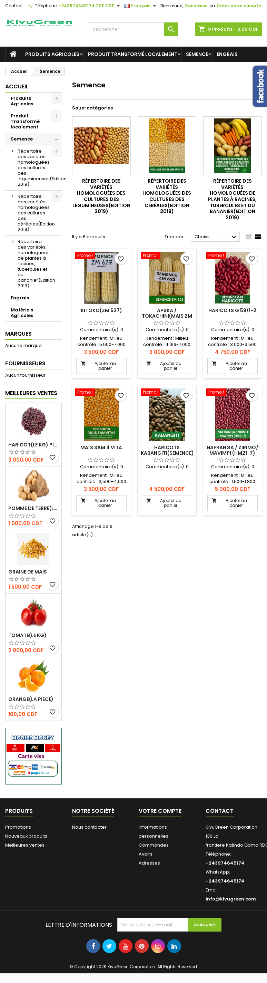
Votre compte (160, 811)
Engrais (227, 54)
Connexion (196, 6)
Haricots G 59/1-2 (232, 310)
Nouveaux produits (26, 836)
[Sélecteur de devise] (108, 6)
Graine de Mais (27, 572)
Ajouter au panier (98, 365)
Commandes (154, 845)
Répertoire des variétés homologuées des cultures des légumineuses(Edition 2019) (40, 167)
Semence (197, 54)
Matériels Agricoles (22, 313)
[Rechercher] (133, 29)
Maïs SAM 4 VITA (101, 447)
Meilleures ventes (24, 845)
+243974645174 (77, 6)
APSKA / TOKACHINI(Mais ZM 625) (167, 316)
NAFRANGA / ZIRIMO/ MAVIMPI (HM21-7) (232, 450)
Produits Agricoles (52, 54)
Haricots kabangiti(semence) (167, 450)
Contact (14, 6)
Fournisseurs (25, 363)
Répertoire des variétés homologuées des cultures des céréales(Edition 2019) (36, 213)
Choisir (216, 237)
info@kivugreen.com (231, 899)
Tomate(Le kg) (27, 635)
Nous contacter (89, 827)
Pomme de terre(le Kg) (33, 508)
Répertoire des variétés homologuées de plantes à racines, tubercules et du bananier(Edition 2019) (36, 263)
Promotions (18, 827)
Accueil (17, 86)
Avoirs (145, 854)
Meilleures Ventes (31, 393)
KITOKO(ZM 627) (101, 310)
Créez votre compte (239, 6)
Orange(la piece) (30, 699)
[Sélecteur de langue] (141, 6)
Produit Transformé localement (132, 54)
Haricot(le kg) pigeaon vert (33, 444)
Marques (18, 334)
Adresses (149, 863)
